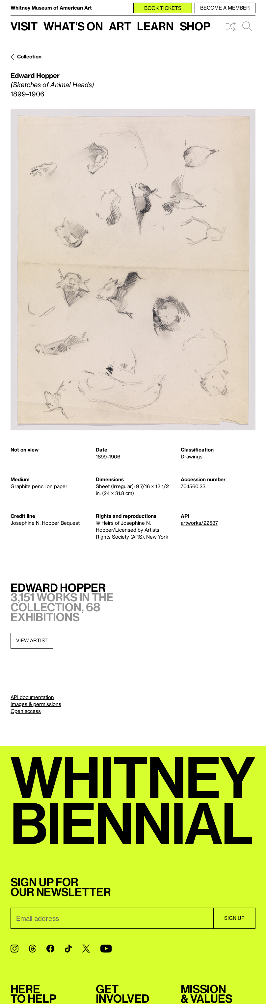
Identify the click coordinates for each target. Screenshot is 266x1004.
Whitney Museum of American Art (51, 8)
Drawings (191, 456)
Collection (29, 56)
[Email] (112, 918)
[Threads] (32, 948)
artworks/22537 (199, 523)
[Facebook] (50, 948)
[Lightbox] (133, 269)
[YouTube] (106, 948)
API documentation (32, 697)
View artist (32, 640)
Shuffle (231, 26)
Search (247, 26)
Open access (26, 711)
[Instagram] (14, 948)
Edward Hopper (35, 75)
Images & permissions (36, 704)
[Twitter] (86, 948)
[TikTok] (68, 948)
